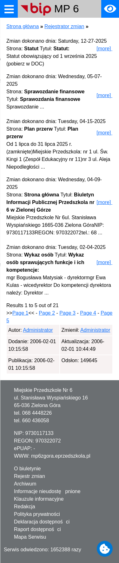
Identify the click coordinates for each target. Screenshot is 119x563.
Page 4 (88, 313)
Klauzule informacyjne (39, 499)
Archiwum (25, 483)
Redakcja (24, 506)
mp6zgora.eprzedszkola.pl (60, 456)
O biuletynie (27, 468)
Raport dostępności (37, 529)
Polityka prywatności (37, 514)
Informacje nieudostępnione (47, 491)
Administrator (38, 330)
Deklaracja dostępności (41, 521)
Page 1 (20, 313)
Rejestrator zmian (64, 26)
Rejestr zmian (29, 476)
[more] (104, 48)
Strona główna (22, 26)
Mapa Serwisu (30, 537)
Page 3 (67, 313)
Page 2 (47, 313)
